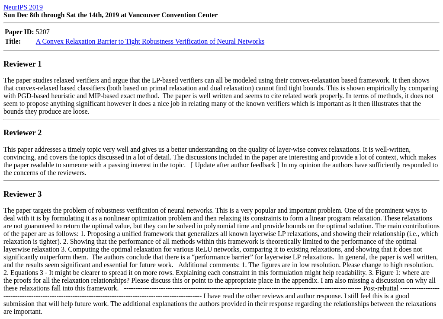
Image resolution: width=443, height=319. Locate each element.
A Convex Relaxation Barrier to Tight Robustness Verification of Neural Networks (150, 41)
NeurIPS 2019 (23, 7)
